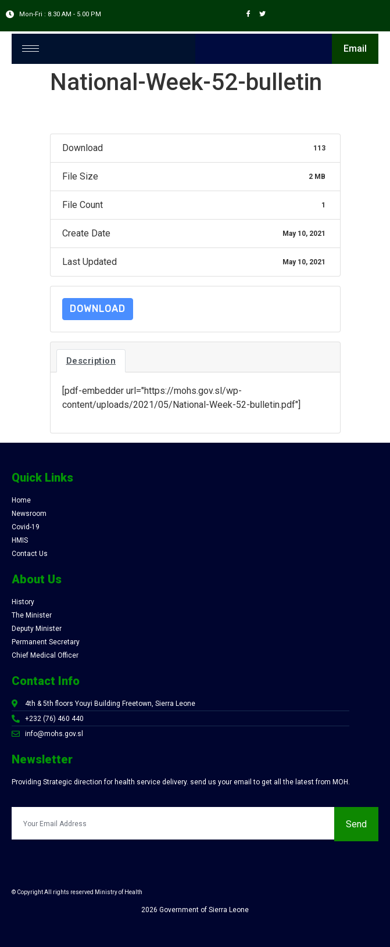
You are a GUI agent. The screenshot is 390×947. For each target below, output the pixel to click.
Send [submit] (356, 824)
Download (98, 308)
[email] (173, 823)
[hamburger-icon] (30, 48)
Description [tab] (91, 361)
